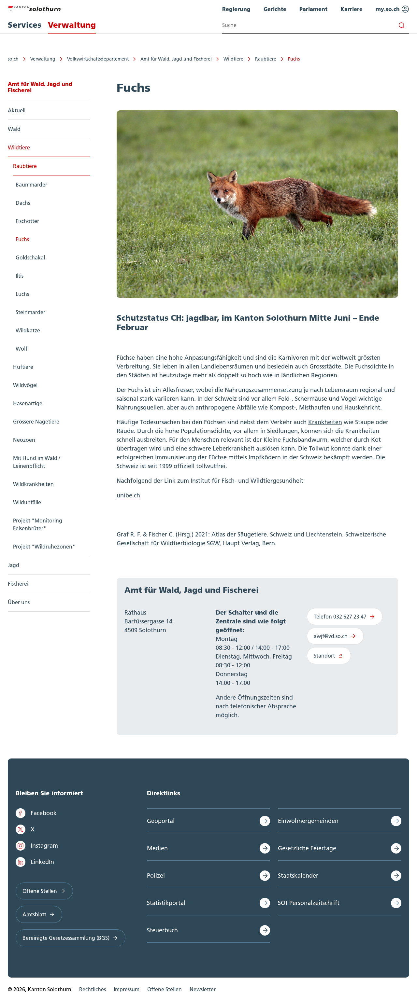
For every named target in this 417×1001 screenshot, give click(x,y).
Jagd (13, 565)
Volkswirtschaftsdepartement (98, 59)
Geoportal (161, 821)
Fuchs (294, 59)
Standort (329, 655)
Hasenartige (27, 403)
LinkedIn (35, 862)
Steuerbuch (162, 930)
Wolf (21, 348)
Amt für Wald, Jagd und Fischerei (176, 59)
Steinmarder (30, 312)
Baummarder (31, 184)
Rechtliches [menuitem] (92, 989)
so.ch (13, 59)
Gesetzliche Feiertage (307, 848)
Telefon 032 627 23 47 (345, 616)
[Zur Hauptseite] (34, 7)
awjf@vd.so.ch (335, 636)
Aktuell (16, 110)
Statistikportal (166, 903)
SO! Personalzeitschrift (308, 903)
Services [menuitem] (24, 25)
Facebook (36, 813)
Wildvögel (25, 385)
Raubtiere (265, 59)
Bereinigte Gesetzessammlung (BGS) (70, 937)
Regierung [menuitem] (236, 9)
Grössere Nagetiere (36, 421)
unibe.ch (128, 495)
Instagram (37, 846)
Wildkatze (28, 330)
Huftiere (23, 367)
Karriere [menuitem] (351, 9)
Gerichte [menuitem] (275, 9)
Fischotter (27, 221)
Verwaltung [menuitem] (72, 25)
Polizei (156, 875)
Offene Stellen (44, 891)
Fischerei (18, 583)
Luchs (22, 294)
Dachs (23, 203)
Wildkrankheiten (33, 484)
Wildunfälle (27, 502)
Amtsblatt (38, 914)
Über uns (19, 602)
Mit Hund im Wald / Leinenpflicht (36, 462)
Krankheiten (325, 422)
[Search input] (315, 25)
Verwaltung (42, 59)
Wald (14, 129)
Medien (157, 848)
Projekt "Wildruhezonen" (44, 546)
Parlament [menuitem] (313, 9)
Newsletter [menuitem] (203, 989)
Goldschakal (30, 257)
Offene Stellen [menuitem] (164, 989)
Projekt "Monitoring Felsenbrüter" (37, 524)
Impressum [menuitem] (126, 989)
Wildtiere (233, 59)
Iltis (19, 275)
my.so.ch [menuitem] (392, 9)
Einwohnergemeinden (308, 821)
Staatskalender (298, 875)
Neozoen (24, 440)
